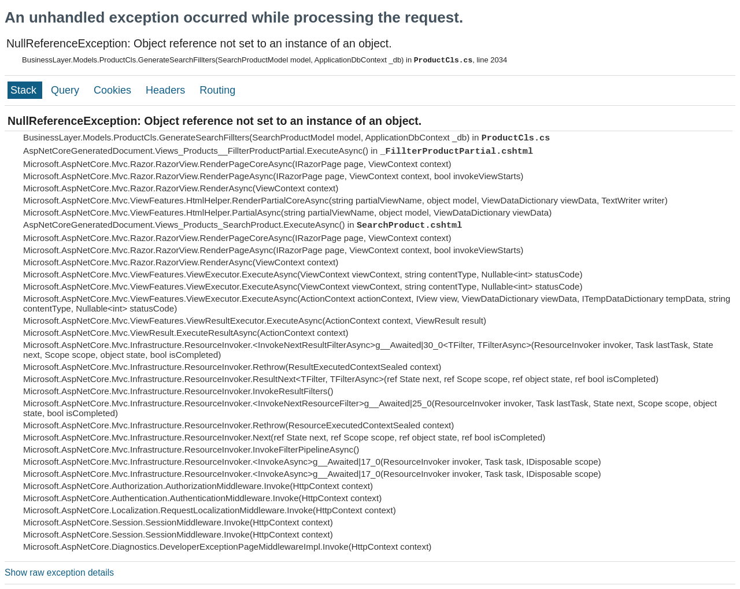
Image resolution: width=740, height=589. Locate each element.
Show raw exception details (59, 572)
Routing (217, 90)
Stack (24, 90)
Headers (167, 90)
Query (66, 90)
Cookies (114, 90)
